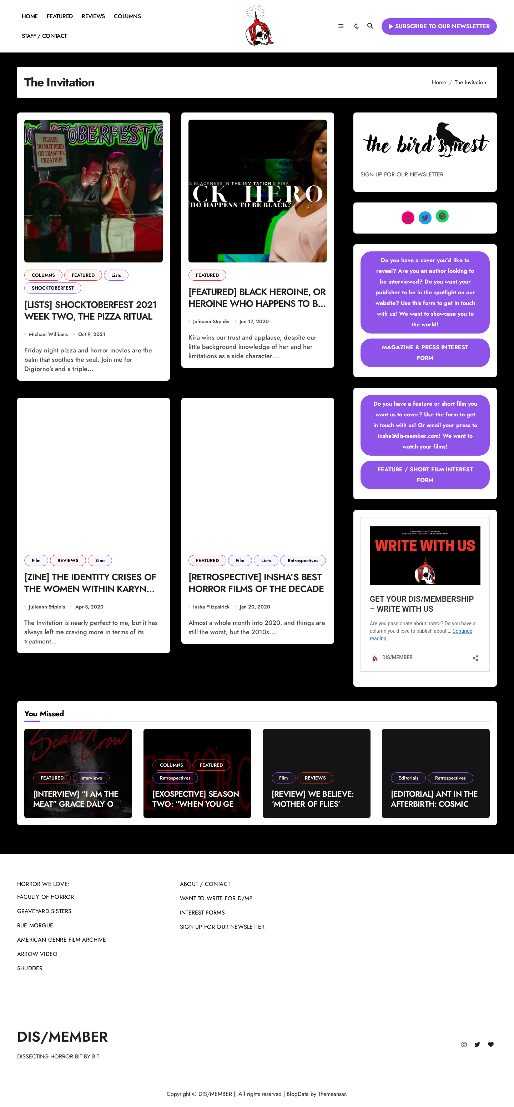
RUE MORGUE (35, 925)
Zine (100, 561)
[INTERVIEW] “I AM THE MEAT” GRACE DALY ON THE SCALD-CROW (76, 804)
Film (36, 561)
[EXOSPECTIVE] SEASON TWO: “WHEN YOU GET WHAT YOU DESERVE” (195, 804)
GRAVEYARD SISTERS (44, 911)
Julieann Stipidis (211, 322)
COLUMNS (127, 16)
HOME (30, 16)
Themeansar (332, 1094)
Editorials (408, 778)
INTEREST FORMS (202, 912)
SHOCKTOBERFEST (53, 288)
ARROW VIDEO (37, 954)
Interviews (91, 778)
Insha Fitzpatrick (211, 608)
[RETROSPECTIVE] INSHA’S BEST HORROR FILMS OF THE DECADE (257, 591)
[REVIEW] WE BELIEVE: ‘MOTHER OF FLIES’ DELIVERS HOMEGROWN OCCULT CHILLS (317, 809)
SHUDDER (29, 968)
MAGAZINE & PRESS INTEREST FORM (425, 352)
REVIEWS (93, 16)
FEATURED (59, 16)
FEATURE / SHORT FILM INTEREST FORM (425, 474)
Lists (116, 275)
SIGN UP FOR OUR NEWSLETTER (222, 927)
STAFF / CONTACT (44, 36)
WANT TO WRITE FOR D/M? (216, 898)
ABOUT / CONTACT (205, 884)
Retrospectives (303, 561)
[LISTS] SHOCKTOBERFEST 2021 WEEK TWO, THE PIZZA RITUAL (92, 311)
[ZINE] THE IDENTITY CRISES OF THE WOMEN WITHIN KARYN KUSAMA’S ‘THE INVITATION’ (92, 591)
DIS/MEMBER (62, 1036)
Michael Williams (48, 335)
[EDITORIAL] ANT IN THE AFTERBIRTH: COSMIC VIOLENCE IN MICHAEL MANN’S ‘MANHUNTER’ (434, 809)
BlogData (298, 1094)
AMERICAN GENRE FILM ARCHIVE (61, 940)
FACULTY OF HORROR (45, 897)
